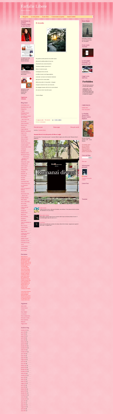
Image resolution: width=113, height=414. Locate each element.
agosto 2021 (23, 400)
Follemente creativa (25, 152)
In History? (23, 229)
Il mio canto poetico (86, 109)
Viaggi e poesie (24, 323)
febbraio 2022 (24, 389)
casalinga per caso (24, 163)
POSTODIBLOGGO (25, 105)
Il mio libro (45, 16)
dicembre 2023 (24, 345)
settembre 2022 (24, 375)
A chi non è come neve (25, 142)
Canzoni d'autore (24, 308)
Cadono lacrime (43, 207)
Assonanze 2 (23, 218)
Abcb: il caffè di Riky (25, 201)
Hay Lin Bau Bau (24, 216)
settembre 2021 (24, 398)
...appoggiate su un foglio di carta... (24, 159)
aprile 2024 (23, 338)
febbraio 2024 (24, 341)
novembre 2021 (24, 395)
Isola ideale (23, 171)
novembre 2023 (24, 347)
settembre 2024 (24, 330)
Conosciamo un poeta (58, 16)
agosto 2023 (23, 353)
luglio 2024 (23, 334)
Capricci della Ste (24, 129)
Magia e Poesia (24, 231)
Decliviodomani (24, 248)
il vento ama (23, 148)
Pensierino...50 (24, 173)
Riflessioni (23, 321)
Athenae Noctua (24, 212)
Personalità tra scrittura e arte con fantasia (26, 117)
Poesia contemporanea (25, 315)
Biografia (25, 16)
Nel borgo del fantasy (25, 154)
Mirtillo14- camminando (26, 131)
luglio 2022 (23, 379)
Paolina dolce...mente (25, 161)
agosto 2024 (23, 332)
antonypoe (23, 179)
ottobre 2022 (23, 373)
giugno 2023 (23, 357)
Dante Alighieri (24, 311)
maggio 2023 (23, 359)
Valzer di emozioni (24, 123)
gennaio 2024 (23, 343)
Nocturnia (23, 191)
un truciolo (23, 127)
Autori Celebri (71, 16)
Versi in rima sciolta (25, 193)
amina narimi (23, 220)
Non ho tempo (24, 250)
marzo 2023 (23, 363)
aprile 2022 (23, 385)
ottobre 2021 (23, 397)
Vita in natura (23, 175)
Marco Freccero (24, 225)
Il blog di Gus (23, 109)
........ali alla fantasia (25, 156)
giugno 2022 (23, 381)
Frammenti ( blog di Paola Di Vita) (25, 113)
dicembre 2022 (24, 369)
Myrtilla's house (24, 141)
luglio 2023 (23, 355)
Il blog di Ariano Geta (25, 183)
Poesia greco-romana (25, 317)
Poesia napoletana (24, 319)
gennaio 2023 (23, 367)
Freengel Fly (23, 210)
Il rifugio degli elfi (24, 197)
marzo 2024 (23, 340)
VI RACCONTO (24, 227)
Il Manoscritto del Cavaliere (24, 208)
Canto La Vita (24, 133)
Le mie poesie (35, 16)
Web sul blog (23, 203)
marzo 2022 (23, 387)
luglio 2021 (23, 402)
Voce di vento (23, 121)
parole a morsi (24, 167)
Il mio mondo (23, 236)
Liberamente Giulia (25, 181)
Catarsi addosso (24, 205)
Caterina (85, 176)
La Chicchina (23, 135)
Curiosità (23, 309)
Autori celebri (24, 306)
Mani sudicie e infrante (44, 215)
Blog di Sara (23, 214)
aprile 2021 (23, 408)
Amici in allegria (24, 137)
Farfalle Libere (34, 6)
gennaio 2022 (23, 391)
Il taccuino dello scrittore (26, 146)
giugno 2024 (23, 336)
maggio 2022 (23, 383)
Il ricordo (40, 23)
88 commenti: (48, 120)
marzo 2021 (23, 410)
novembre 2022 (24, 371)
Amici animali (24, 199)
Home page (56, 127)
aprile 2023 (23, 361)
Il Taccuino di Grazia (25, 242)
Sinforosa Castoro (24, 139)
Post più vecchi (75, 127)
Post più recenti (38, 127)
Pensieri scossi (24, 125)
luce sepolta (23, 150)
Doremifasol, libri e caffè (26, 107)
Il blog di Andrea (24, 169)
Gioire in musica (24, 165)
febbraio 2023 (24, 365)
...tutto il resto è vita (25, 119)
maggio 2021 (23, 406)
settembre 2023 (24, 351)
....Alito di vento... (24, 195)
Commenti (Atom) (42, 130)
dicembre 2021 (24, 393)
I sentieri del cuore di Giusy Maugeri (25, 234)
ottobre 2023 (23, 349)
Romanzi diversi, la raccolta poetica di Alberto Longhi (47, 134)
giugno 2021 (23, 404)
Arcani (22, 244)
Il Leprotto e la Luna (25, 240)
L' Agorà (22, 111)
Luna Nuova (42, 222)
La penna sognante (24, 144)
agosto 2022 (23, 377)
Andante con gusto (24, 238)
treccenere (23, 177)
